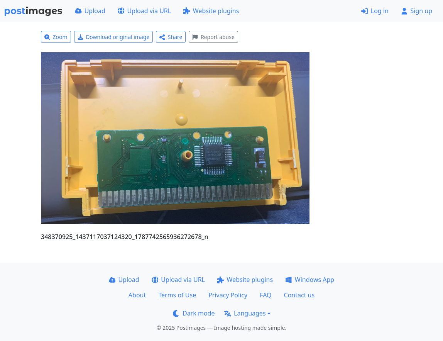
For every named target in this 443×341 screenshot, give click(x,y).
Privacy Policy (227, 295)
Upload (90, 11)
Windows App (309, 279)
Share (170, 37)
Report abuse (213, 37)
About (137, 295)
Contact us (299, 295)
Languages (244, 313)
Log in (375, 11)
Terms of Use (177, 295)
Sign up (416, 11)
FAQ (265, 295)
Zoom (56, 37)
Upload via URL (144, 11)
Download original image (114, 37)
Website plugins (211, 11)
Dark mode (194, 313)
